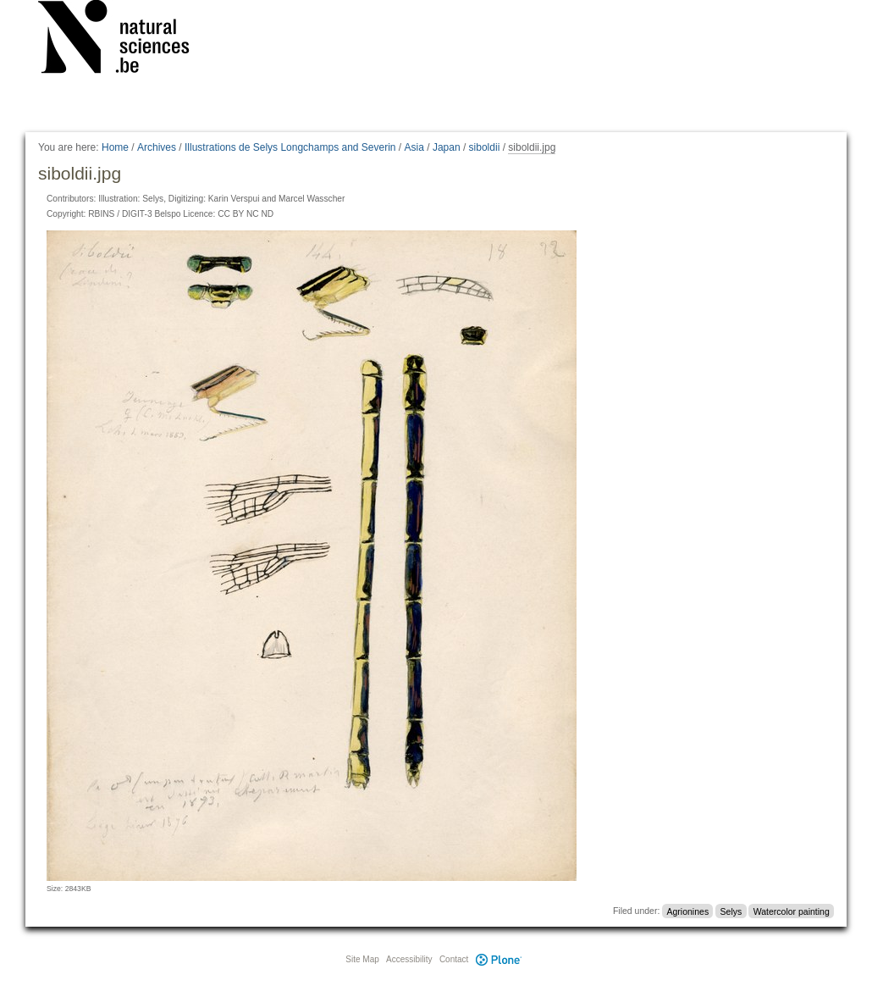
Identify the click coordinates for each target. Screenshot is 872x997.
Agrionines (688, 911)
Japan (447, 147)
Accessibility (409, 959)
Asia (414, 147)
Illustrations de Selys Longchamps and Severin (290, 147)
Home (115, 147)
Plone (499, 959)
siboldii (484, 147)
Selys (731, 911)
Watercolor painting (791, 911)
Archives (156, 147)
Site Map (361, 959)
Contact (453, 959)
